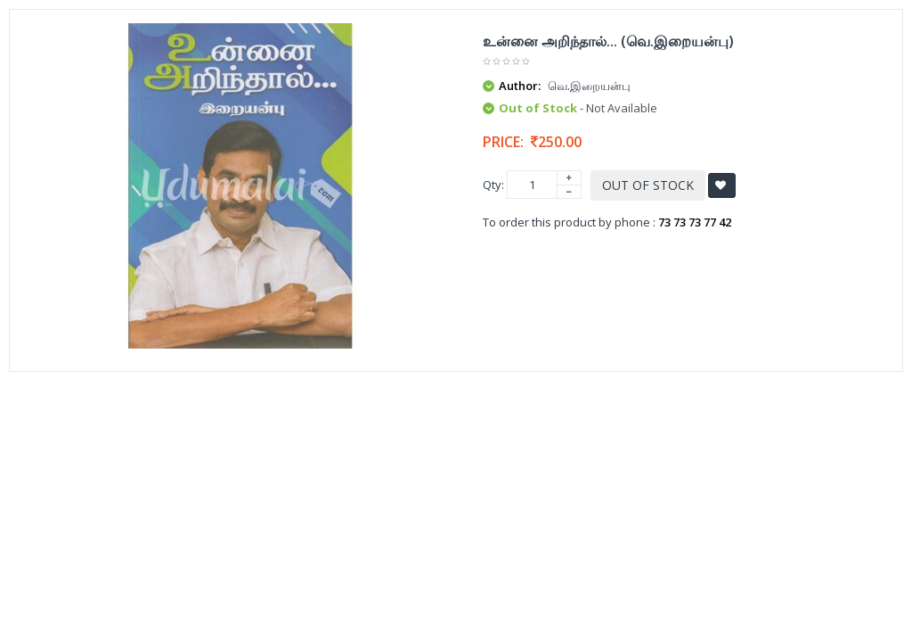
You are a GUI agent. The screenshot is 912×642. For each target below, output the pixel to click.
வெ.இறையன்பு (589, 86)
